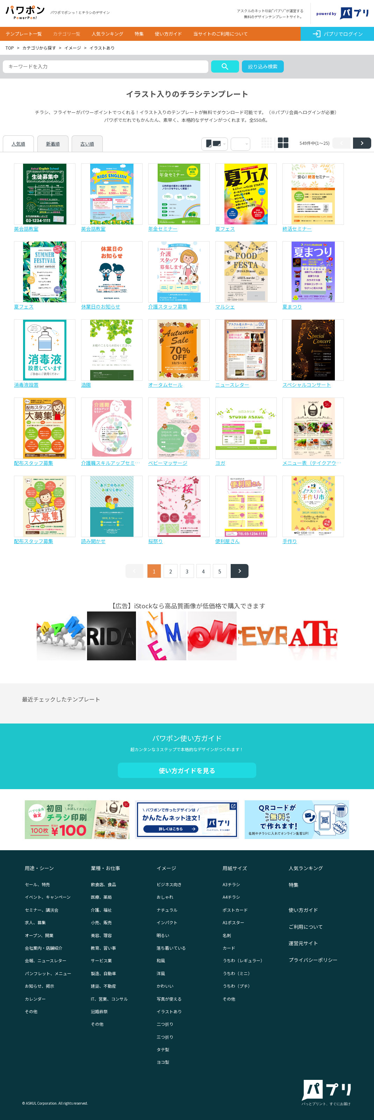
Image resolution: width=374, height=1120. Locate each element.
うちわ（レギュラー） (244, 960)
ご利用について (306, 926)
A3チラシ (231, 884)
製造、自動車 (103, 973)
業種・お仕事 (105, 868)
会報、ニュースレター (45, 960)
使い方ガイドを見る (187, 770)
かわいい (165, 986)
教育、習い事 (103, 948)
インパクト (167, 922)
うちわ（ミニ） (237, 973)
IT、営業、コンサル (109, 999)
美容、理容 (101, 935)
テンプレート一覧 (24, 33)
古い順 (87, 143)
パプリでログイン (337, 33)
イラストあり (169, 1011)
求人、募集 (35, 922)
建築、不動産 (103, 986)
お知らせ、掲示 (39, 986)
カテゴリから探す (39, 48)
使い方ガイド (168, 33)
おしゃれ (165, 897)
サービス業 (101, 960)
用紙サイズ (235, 868)
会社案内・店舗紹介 (44, 948)
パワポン (25, 13)
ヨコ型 (163, 1062)
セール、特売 (37, 884)
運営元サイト (303, 943)
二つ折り (165, 1024)
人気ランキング (107, 33)
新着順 (53, 143)
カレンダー (35, 999)
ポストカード (235, 910)
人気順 (18, 143)
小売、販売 (101, 922)
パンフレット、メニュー (48, 973)
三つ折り (165, 1037)
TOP (10, 48)
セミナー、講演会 (41, 910)
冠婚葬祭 (99, 1011)
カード (229, 948)
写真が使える (169, 999)
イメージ (72, 48)
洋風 (161, 973)
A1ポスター (233, 922)
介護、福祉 (101, 910)
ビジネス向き (169, 884)
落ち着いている (171, 948)
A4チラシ (231, 897)
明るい (163, 935)
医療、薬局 (101, 897)
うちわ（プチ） (237, 986)
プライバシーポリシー (313, 959)
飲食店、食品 (103, 884)
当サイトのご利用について (220, 33)
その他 (31, 1011)
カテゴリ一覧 (66, 33)
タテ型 (163, 1049)
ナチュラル (167, 910)
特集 (139, 33)
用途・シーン (39, 868)
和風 (161, 960)
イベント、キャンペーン (48, 897)
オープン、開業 (39, 935)
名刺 (227, 935)
